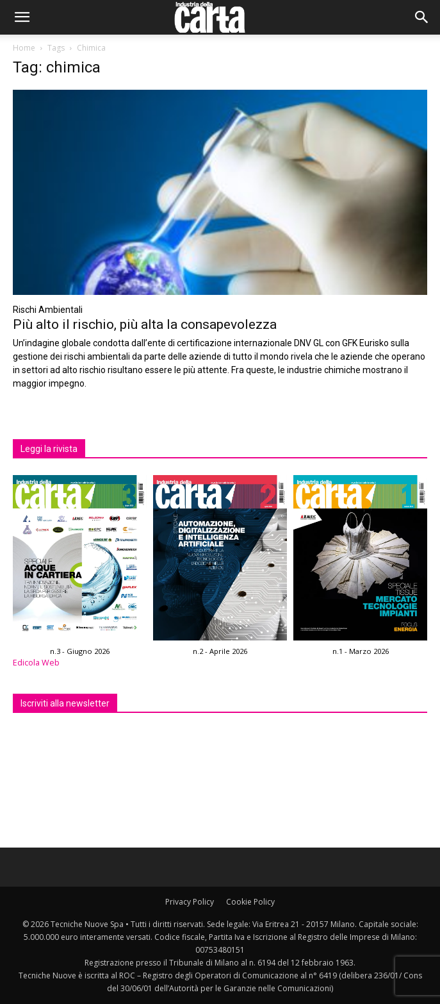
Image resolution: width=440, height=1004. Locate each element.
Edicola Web (36, 662)
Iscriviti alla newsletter (65, 703)
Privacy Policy (189, 901)
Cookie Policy (250, 901)
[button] (21, 17)
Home (24, 47)
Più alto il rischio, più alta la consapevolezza (145, 324)
